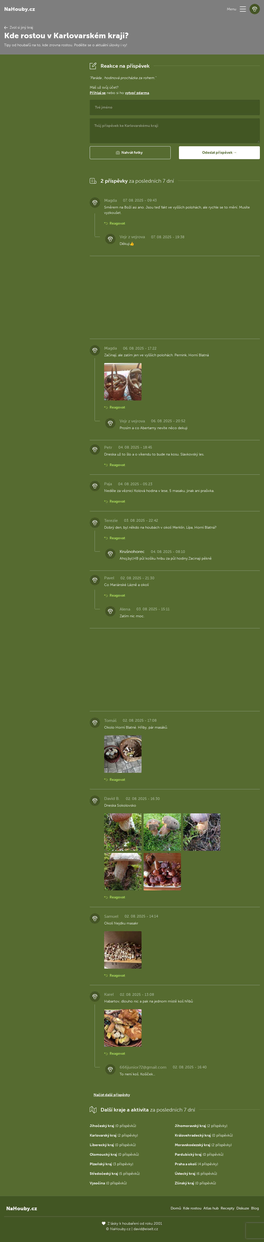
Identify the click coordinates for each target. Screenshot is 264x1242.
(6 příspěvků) (196, 1173)
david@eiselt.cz (146, 1229)
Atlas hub (211, 1208)
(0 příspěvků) (113, 1126)
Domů (176, 1208)
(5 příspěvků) (115, 1173)
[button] (243, 9)
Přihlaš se (98, 93)
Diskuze (242, 1208)
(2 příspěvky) (201, 1126)
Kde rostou (192, 1208)
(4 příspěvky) (196, 1164)
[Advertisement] (42, 138)
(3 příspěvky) (111, 1164)
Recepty (227, 1208)
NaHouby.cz (19, 9)
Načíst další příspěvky (112, 1095)
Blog (255, 1208)
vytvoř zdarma (137, 93)
